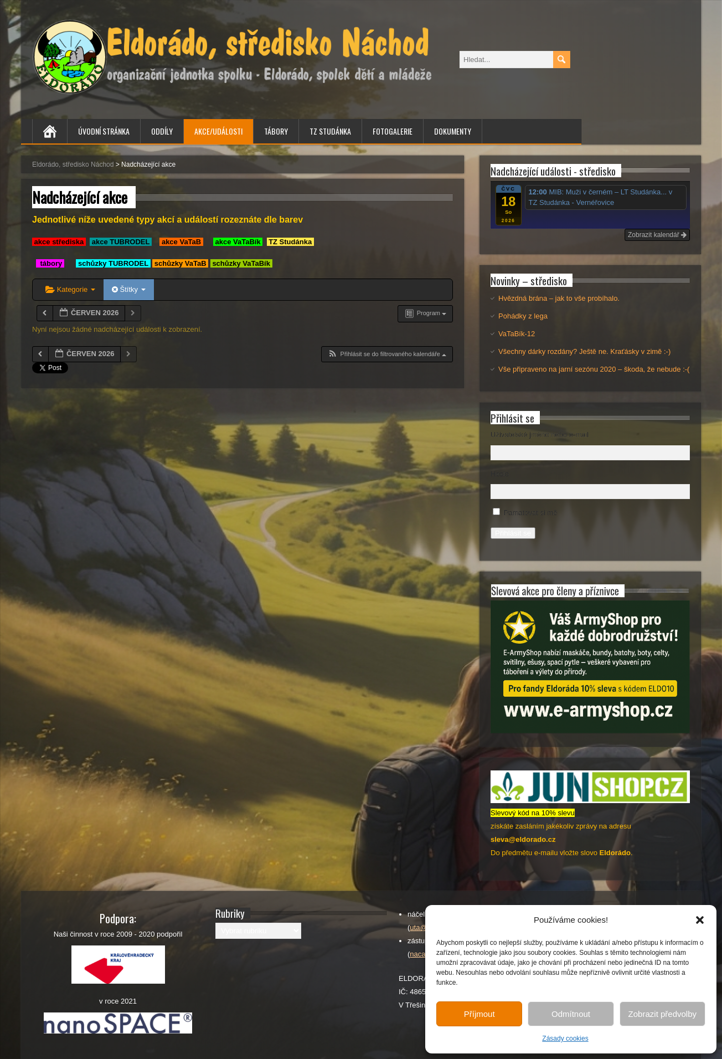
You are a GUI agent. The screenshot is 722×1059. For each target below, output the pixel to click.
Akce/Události (218, 131)
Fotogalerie (392, 131)
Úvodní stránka (104, 131)
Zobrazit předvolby (662, 1014)
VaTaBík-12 (516, 334)
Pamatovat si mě (531, 512)
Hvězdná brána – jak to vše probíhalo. (559, 298)
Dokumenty (452, 131)
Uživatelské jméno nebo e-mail (540, 434)
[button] (699, 920)
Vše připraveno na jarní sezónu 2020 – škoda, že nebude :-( (593, 369)
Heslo (500, 474)
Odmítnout (570, 1014)
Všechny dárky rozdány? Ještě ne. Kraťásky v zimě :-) (584, 351)
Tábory (276, 131)
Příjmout (479, 1014)
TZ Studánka (330, 131)
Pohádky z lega (523, 316)
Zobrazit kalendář (657, 235)
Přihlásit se (513, 533)
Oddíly (162, 131)
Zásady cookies (565, 1038)
